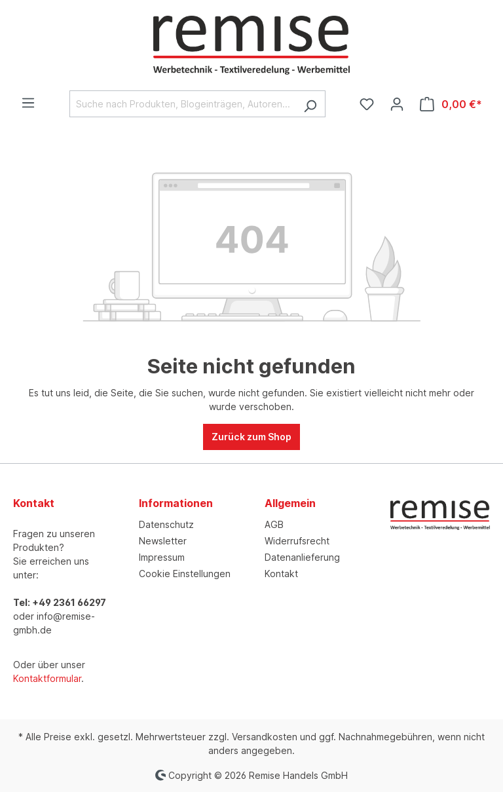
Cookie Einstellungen (185, 573)
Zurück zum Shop (251, 436)
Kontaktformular (47, 678)
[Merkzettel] (367, 104)
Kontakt (281, 573)
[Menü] (28, 102)
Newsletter (163, 540)
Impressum (162, 557)
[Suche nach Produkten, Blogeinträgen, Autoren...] (182, 103)
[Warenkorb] (451, 104)
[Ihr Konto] (397, 104)
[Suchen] (310, 103)
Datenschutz (166, 524)
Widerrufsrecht (297, 540)
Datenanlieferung (302, 557)
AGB (274, 524)
